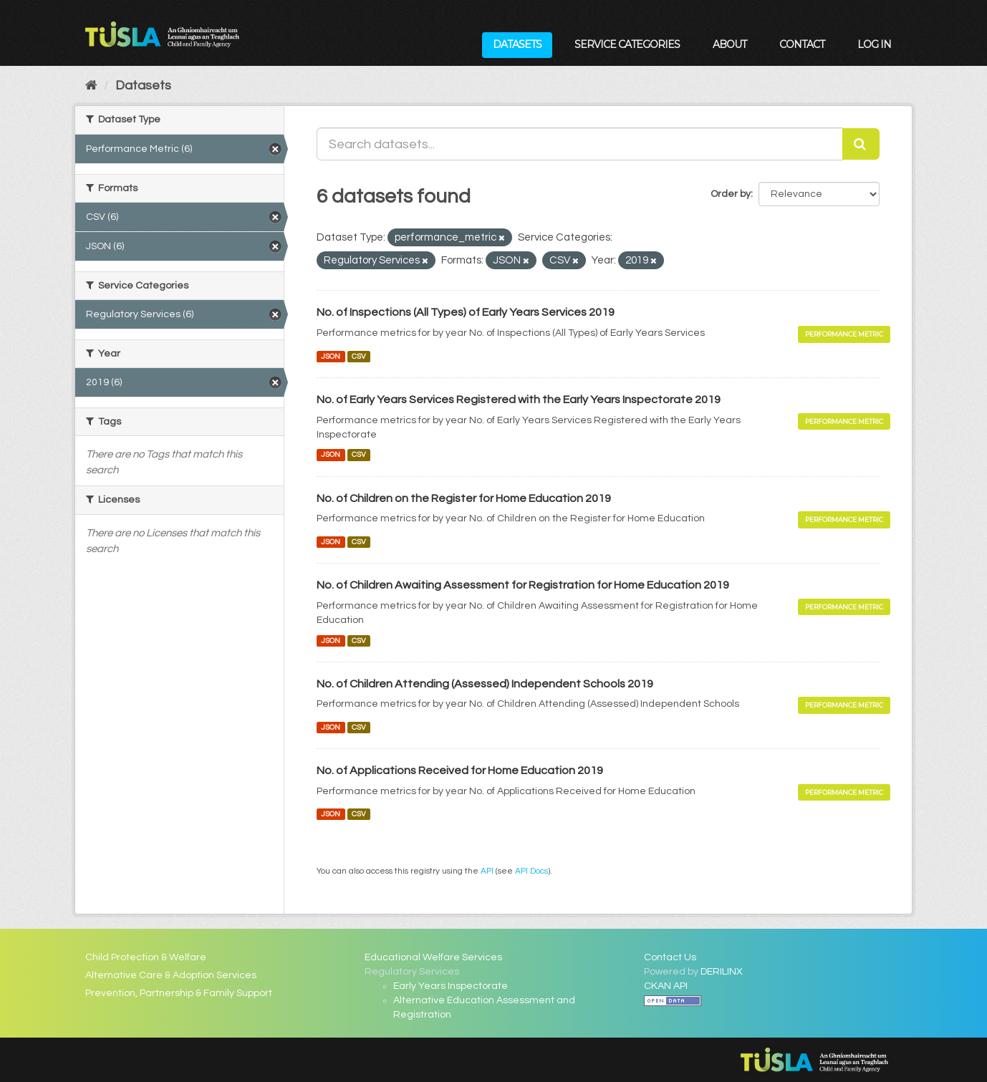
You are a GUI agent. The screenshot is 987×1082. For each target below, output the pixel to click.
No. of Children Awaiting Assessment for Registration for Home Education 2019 (523, 585)
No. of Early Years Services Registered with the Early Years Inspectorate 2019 (519, 399)
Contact (801, 44)
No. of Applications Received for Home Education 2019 (460, 770)
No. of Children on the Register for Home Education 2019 (464, 498)
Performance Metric (844, 334)
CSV (359, 356)
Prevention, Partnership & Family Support (178, 993)
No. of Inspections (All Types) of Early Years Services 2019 (466, 312)
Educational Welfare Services (433, 957)
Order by (731, 194)
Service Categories (627, 44)
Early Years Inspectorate (450, 986)
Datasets (517, 44)
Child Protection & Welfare (145, 957)
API (487, 870)
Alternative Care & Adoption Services (170, 975)
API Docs (531, 870)
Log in (874, 44)
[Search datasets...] (580, 143)
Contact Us (670, 957)
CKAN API (666, 986)
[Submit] (861, 144)
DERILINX (721, 972)
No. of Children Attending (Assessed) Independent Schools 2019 (485, 684)
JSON (330, 356)
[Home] (91, 85)
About (729, 44)
